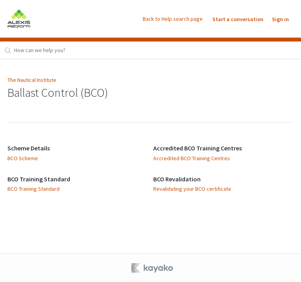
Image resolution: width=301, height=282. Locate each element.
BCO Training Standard (38, 179)
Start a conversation (237, 19)
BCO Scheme (22, 158)
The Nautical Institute (31, 79)
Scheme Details (28, 148)
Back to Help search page (173, 18)
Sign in (280, 19)
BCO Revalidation (177, 179)
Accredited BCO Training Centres (197, 148)
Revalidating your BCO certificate (192, 188)
